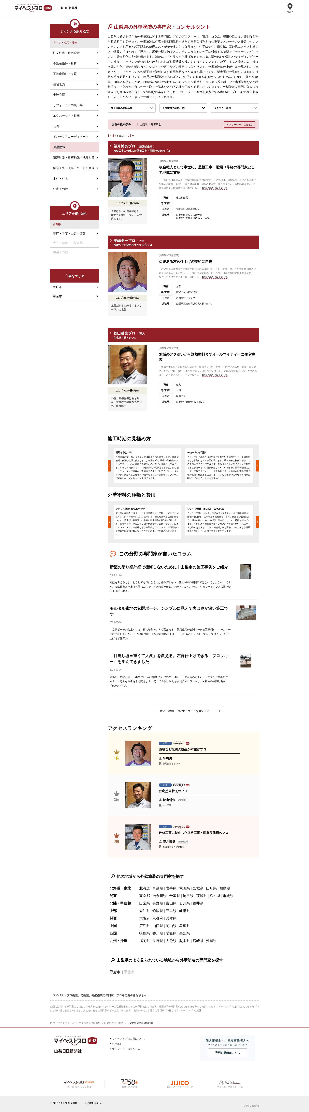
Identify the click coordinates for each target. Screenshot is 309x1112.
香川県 (157, 933)
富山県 (171, 903)
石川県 (184, 903)
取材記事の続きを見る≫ (215, 188)
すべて (57, 42)
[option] (147, 465)
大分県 (171, 941)
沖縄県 (211, 941)
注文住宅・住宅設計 (66, 52)
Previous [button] (109, 465)
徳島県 (144, 933)
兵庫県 (171, 918)
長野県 (157, 903)
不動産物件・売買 (65, 73)
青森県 (157, 888)
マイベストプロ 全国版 (65, 1103)
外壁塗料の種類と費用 (174, 108)
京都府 (157, 918)
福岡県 (144, 941)
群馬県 (228, 896)
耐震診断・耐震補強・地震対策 (73, 157)
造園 (56, 126)
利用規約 (117, 1043)
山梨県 (144, 903)
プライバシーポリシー (125, 1049)
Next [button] (257, 465)
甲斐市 (57, 296)
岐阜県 (184, 911)
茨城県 (201, 896)
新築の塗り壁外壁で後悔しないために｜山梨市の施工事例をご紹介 (169, 567)
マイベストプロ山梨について (128, 1038)
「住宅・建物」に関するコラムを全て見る (183, 711)
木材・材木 (60, 178)
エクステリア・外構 (66, 115)
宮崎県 (198, 941)
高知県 (184, 933)
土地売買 (59, 94)
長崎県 (157, 941)
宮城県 (198, 888)
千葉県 (174, 896)
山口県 (157, 926)
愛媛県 (171, 933)
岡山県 (171, 926)
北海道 (144, 888)
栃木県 (215, 896)
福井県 (198, 903)
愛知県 (144, 911)
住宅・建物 (70, 42)
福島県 (224, 888)
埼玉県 (188, 896)
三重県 (171, 911)
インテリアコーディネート (71, 136)
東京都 (144, 896)
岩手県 (171, 888)
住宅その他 (60, 189)
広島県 (144, 926)
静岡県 (157, 911)
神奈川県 (159, 896)
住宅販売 (59, 84)
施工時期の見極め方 (121, 108)
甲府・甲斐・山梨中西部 (69, 233)
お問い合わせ (94, 1103)
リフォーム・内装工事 (68, 105)
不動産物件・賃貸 (65, 63)
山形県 (211, 888)
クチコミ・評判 (222, 108)
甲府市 (115, 972)
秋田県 (184, 888)
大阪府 (144, 918)
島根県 (184, 926)
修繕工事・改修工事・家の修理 (73, 168)
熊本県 (184, 941)
